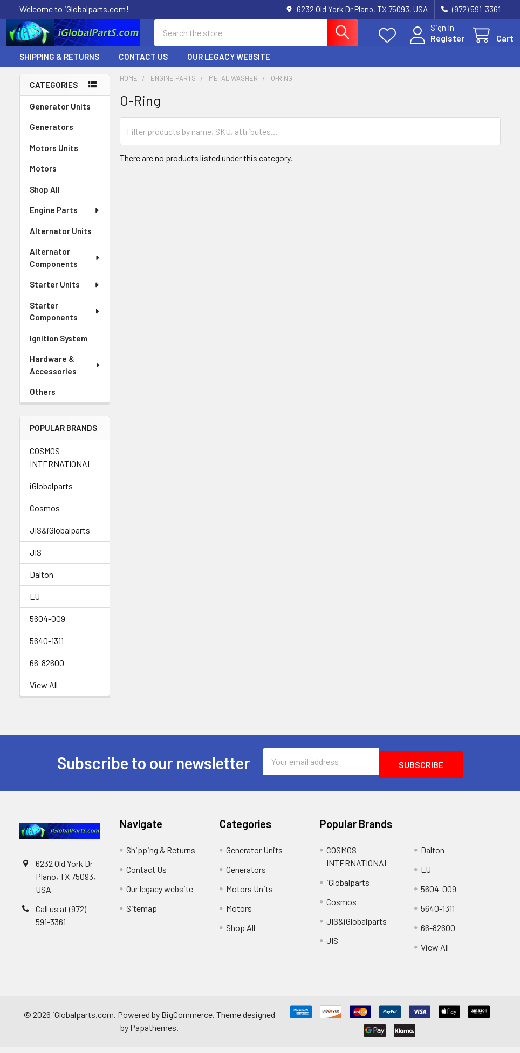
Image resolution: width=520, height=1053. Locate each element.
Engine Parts (65, 219)
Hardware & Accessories (65, 375)
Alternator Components (65, 267)
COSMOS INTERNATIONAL (61, 466)
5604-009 (47, 628)
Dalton (41, 584)
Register (434, 44)
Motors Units (54, 157)
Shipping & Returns (59, 66)
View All (44, 694)
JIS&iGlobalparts (60, 540)
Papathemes (153, 1034)
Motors (43, 178)
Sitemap (141, 915)
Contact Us (143, 66)
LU (35, 606)
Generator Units (60, 116)
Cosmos (45, 517)
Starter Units (65, 294)
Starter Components (65, 321)
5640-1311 (47, 650)
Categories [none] (54, 94)
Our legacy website (228, 66)
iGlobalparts (51, 495)
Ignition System (58, 348)
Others (43, 401)
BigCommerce (187, 1021)
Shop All (45, 199)
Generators (51, 136)
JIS (36, 562)
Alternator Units (61, 240)
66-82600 (47, 672)
